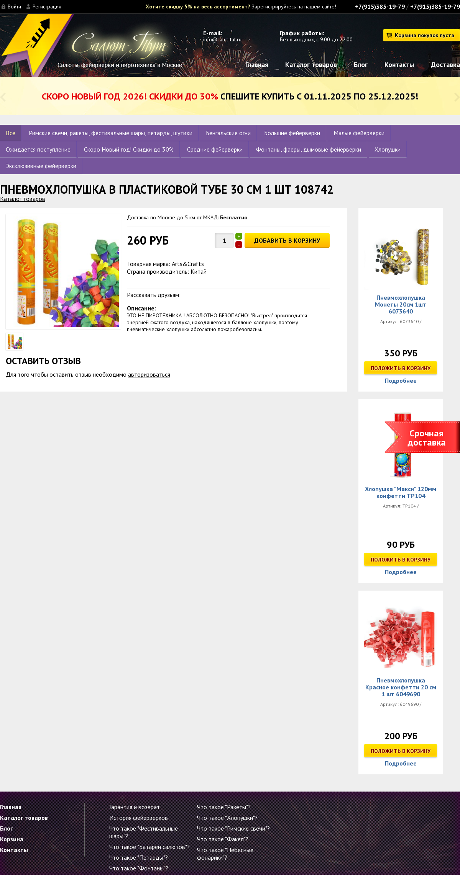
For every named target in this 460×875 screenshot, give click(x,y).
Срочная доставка (426, 437)
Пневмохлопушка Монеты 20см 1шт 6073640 (400, 304)
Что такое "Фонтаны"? (138, 868)
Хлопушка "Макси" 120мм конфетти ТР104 (400, 492)
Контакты (399, 64)
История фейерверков (138, 817)
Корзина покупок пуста (424, 35)
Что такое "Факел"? (222, 839)
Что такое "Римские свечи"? (233, 828)
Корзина (11, 839)
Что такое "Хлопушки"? (227, 817)
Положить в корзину (400, 368)
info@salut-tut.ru (222, 39)
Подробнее (401, 380)
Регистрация (47, 6)
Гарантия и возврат (134, 807)
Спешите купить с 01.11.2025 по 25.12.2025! (230, 96)
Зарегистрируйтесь (274, 6)
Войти (14, 6)
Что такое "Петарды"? (138, 857)
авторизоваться (149, 374)
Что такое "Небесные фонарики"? (225, 853)
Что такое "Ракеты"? (224, 807)
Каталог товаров (311, 64)
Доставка (445, 64)
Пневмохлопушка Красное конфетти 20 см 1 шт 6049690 (400, 687)
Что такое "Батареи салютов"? (149, 847)
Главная (256, 64)
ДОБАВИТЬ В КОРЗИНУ (287, 240)
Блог (361, 64)
